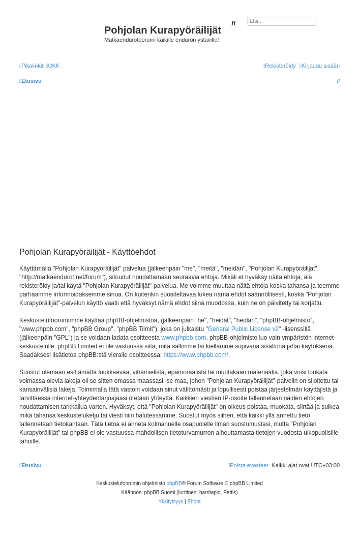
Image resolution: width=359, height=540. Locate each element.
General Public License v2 (243, 329)
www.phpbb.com (183, 337)
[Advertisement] (186, 166)
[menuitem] (52, 65)
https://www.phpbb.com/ (196, 354)
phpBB (174, 483)
